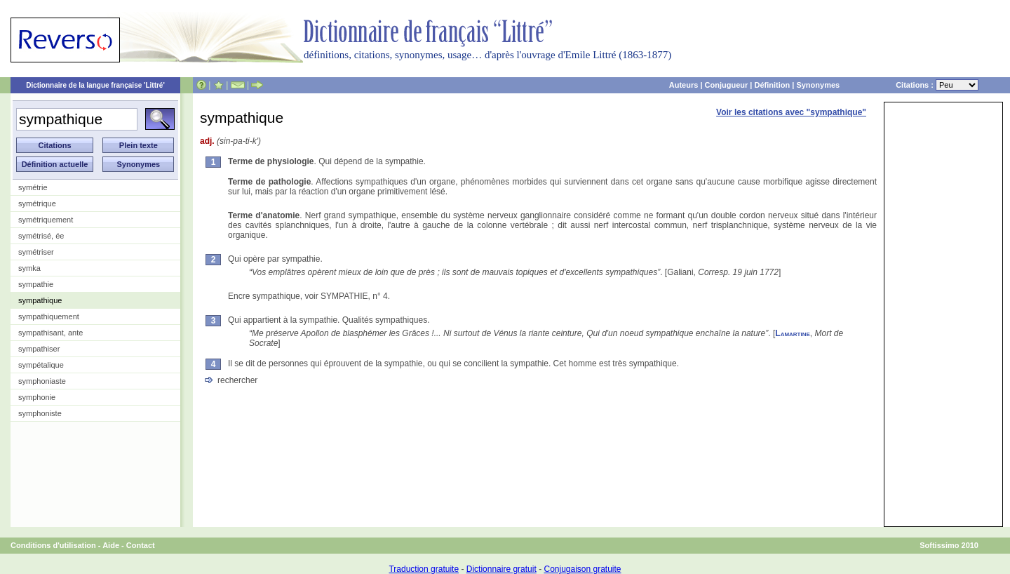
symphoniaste (42, 381)
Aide (110, 545)
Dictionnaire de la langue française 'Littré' (95, 85)
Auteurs (684, 85)
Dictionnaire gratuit (501, 569)
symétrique (37, 203)
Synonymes (818, 85)
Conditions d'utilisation (53, 545)
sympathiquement (48, 316)
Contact (140, 545)
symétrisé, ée (41, 236)
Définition (772, 85)
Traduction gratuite (424, 569)
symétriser (36, 252)
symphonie (36, 397)
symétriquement (45, 219)
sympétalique (41, 365)
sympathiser (39, 349)
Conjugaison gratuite (582, 569)
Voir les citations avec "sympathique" (791, 112)
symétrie (33, 187)
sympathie (35, 284)
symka (29, 268)
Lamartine (792, 333)
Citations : (937, 85)
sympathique (40, 300)
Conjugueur (726, 85)
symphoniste (40, 413)
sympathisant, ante (50, 332)
